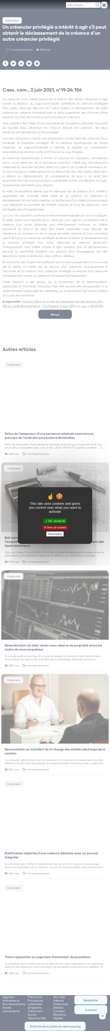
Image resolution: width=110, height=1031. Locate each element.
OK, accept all (55, 520)
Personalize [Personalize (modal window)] (55, 534)
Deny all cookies (55, 527)
